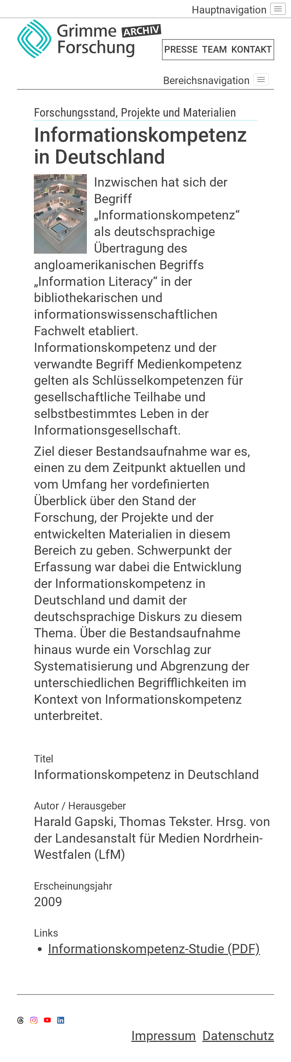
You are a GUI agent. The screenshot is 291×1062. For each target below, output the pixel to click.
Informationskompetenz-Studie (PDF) (154, 949)
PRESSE (181, 49)
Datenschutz (238, 1035)
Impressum (163, 1035)
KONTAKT (251, 49)
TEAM (214, 49)
